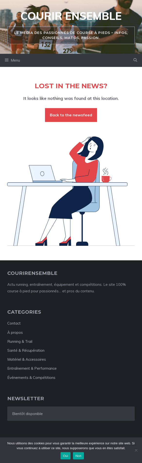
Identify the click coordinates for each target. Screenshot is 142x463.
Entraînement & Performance (32, 368)
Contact (14, 323)
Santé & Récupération (25, 350)
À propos (15, 332)
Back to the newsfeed (71, 114)
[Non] (135, 450)
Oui (65, 456)
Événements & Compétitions (31, 377)
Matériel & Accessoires (26, 359)
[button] (135, 60)
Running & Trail (19, 341)
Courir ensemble (71, 16)
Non (78, 456)
